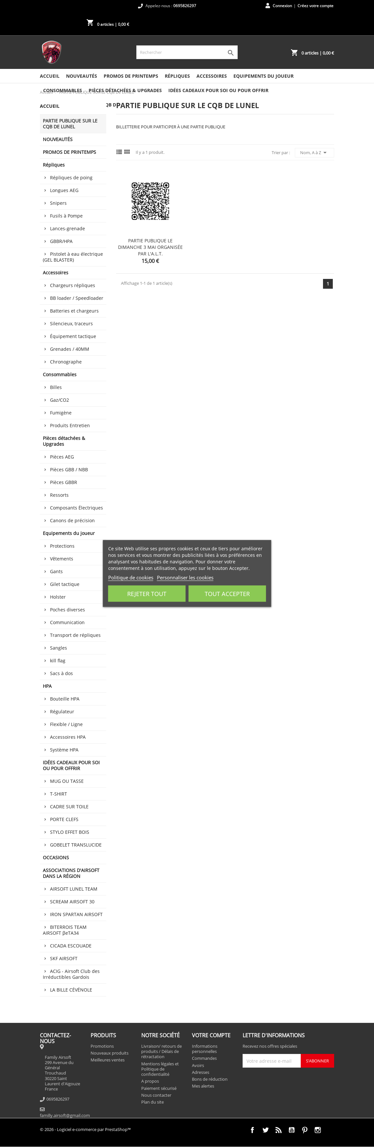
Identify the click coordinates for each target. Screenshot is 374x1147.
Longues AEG (64, 190)
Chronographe (66, 362)
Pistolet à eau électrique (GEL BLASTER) (73, 257)
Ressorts (59, 495)
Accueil (50, 76)
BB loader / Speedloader (76, 298)
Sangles (58, 648)
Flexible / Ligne (66, 724)
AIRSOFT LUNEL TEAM (73, 889)
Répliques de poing (71, 177)
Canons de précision (72, 520)
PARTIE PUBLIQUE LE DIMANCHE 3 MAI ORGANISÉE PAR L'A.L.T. (150, 247)
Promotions (102, 1046)
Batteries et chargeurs (74, 311)
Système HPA (64, 750)
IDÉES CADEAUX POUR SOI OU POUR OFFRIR (218, 90)
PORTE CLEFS (64, 819)
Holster (58, 597)
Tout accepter (227, 594)
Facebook (252, 1130)
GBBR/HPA (61, 241)
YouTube (291, 1130)
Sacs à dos (61, 673)
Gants (56, 571)
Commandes (204, 1058)
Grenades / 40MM (69, 349)
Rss (278, 1130)
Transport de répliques (75, 635)
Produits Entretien (70, 425)
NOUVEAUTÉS (81, 76)
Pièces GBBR (63, 482)
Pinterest (304, 1130)
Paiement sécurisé (159, 1088)
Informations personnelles (204, 1048)
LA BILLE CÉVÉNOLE (71, 990)
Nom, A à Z (314, 152)
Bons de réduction (210, 1079)
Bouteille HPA (64, 699)
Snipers (58, 203)
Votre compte (211, 1035)
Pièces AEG (62, 457)
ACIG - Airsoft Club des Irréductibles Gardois (71, 974)
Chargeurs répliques (72, 285)
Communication (67, 622)
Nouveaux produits (109, 1053)
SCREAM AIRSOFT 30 (72, 901)
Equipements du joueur (263, 76)
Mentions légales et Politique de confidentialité (160, 1069)
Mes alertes (203, 1086)
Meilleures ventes (108, 1060)
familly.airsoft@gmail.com (65, 1115)
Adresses (200, 1072)
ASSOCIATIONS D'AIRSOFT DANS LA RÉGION (71, 873)
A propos (150, 1081)
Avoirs (198, 1065)
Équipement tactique (73, 336)
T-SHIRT (58, 794)
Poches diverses (67, 609)
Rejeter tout (146, 594)
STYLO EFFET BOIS (69, 832)
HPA (47, 686)
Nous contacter (156, 1095)
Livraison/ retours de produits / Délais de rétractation (161, 1051)
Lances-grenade (67, 228)
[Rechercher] (187, 52)
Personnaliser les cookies (185, 577)
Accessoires (211, 76)
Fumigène (61, 413)
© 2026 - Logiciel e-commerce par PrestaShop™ (85, 1129)
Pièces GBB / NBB (69, 469)
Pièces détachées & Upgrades (125, 90)
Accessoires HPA (68, 737)
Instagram (318, 1130)
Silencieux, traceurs (71, 323)
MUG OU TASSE (67, 781)
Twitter (265, 1130)
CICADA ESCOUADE (71, 946)
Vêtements (61, 559)
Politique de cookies (130, 577)
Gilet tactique (64, 584)
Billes (56, 387)
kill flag (57, 660)
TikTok (331, 1130)
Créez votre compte (315, 5)
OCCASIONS (56, 857)
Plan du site (152, 1102)
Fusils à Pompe (66, 216)
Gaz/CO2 (59, 400)
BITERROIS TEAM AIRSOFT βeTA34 (65, 930)
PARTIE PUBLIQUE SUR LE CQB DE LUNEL (70, 124)
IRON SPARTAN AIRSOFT (76, 914)
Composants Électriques (76, 508)
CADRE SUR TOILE (69, 806)
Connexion (282, 5)
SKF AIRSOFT (63, 958)
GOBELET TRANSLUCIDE (76, 845)
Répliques (177, 76)
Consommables (62, 90)
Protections (62, 546)
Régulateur (62, 711)
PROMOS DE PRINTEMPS (131, 76)
